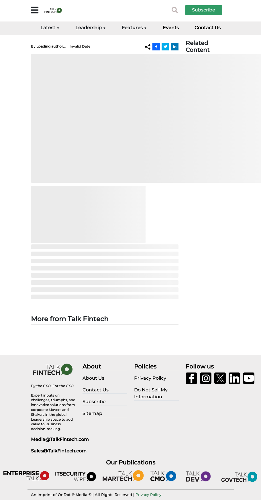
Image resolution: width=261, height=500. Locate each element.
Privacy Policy (148, 494)
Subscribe (203, 10)
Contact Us (208, 27)
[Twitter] (165, 46)
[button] (208, 10)
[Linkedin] (174, 46)
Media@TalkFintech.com (60, 439)
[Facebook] (156, 46)
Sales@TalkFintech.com (59, 451)
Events (171, 27)
